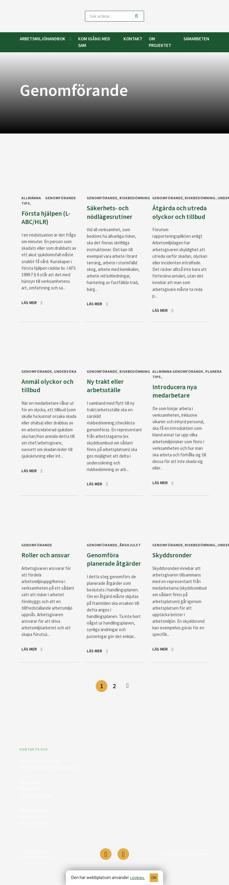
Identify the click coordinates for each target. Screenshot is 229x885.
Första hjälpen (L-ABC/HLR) (47, 217)
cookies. (137, 877)
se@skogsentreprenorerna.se (61, 786)
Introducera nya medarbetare (176, 399)
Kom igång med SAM (94, 42)
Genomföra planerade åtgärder (103, 572)
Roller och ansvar (47, 563)
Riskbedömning (133, 198)
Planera (211, 380)
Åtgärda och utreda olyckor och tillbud (174, 216)
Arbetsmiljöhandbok (42, 39)
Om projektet (160, 42)
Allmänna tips (161, 383)
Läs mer (29, 302)
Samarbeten (196, 39)
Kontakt (132, 39)
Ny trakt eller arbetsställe (106, 394)
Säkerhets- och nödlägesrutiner (111, 211)
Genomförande (61, 198)
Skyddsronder (173, 563)
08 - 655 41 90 (48, 779)
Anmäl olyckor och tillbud (43, 394)
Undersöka (63, 380)
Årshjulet (129, 553)
